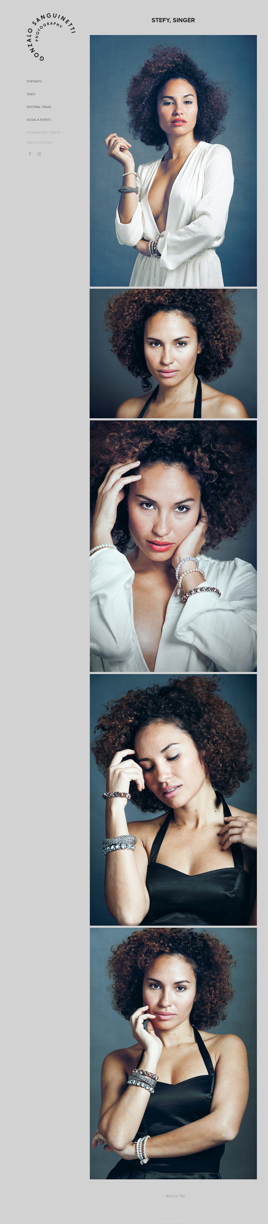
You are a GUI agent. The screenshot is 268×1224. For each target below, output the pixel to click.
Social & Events (39, 120)
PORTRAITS (34, 81)
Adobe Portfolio (180, 1221)
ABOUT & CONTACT (40, 142)
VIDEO (31, 94)
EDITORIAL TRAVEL (39, 107)
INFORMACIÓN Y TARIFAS (44, 132)
